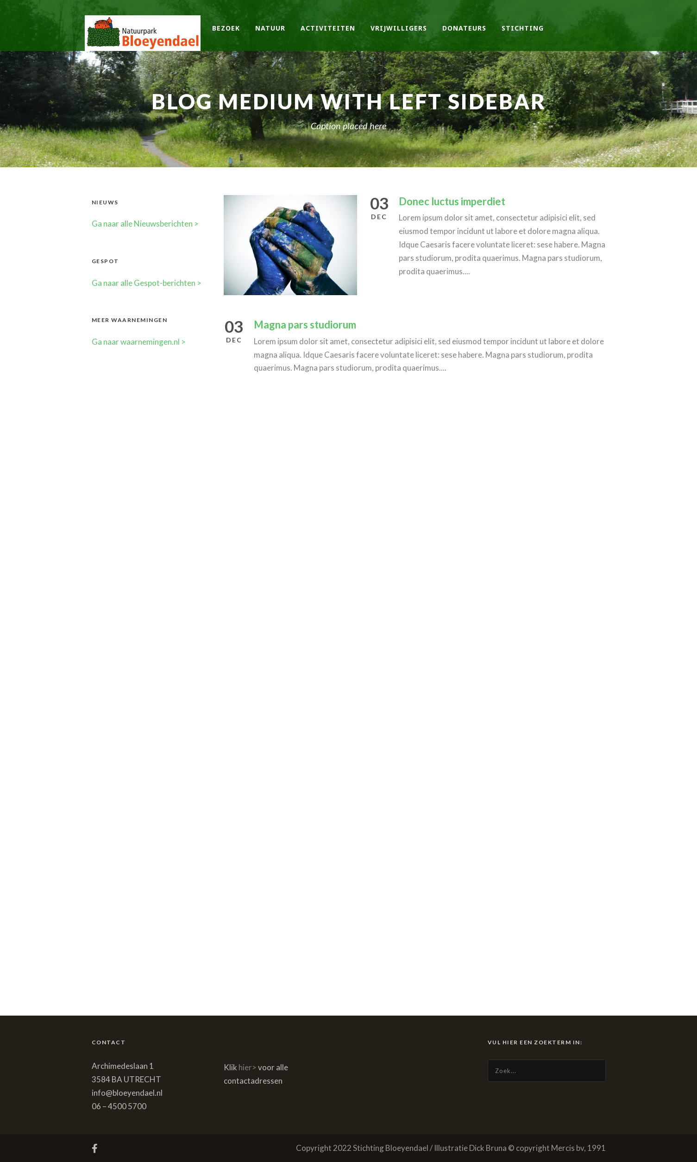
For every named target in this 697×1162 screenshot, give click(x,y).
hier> (248, 1067)
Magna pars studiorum (305, 324)
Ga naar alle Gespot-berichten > (146, 283)
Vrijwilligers (398, 28)
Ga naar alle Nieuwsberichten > (145, 223)
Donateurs (464, 28)
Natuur (270, 28)
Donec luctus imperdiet (452, 201)
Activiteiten (328, 28)
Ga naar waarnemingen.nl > (139, 342)
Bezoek (226, 28)
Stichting (523, 28)
